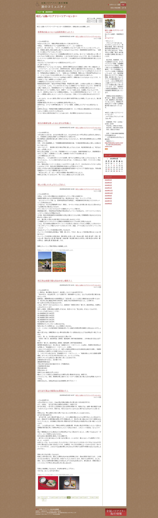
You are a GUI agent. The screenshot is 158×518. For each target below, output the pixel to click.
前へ (39, 497)
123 (85, 497)
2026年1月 (108, 188)
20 (109, 169)
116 (56, 497)
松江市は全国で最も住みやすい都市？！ (55, 281)
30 (117, 171)
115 (52, 497)
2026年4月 (108, 180)
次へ (44, 500)
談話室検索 (49, 12)
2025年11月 (109, 190)
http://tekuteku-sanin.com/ (114, 143)
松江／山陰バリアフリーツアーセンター (88, 36)
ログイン (123, 2)
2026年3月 (108, 183)
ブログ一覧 (40, 12)
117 (60, 497)
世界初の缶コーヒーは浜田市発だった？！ (56, 32)
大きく (123, 4)
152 (96, 497)
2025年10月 (109, 193)
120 (73, 497)
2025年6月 (108, 203)
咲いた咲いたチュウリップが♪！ (51, 185)
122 (81, 497)
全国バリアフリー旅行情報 (116, 512)
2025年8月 (108, 198)
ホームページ (109, 38)
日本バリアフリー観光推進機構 (49, 509)
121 (77, 497)
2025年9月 (108, 196)
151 (92, 497)
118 (64, 497)
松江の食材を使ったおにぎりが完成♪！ (54, 123)
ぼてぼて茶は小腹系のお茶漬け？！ (53, 391)
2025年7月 (108, 201)
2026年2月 (108, 185)
